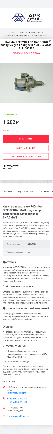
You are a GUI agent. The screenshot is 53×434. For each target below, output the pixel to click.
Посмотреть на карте (16, 393)
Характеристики (25, 191)
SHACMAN (35, 32)
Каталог (23, 32)
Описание (7, 191)
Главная (12, 32)
